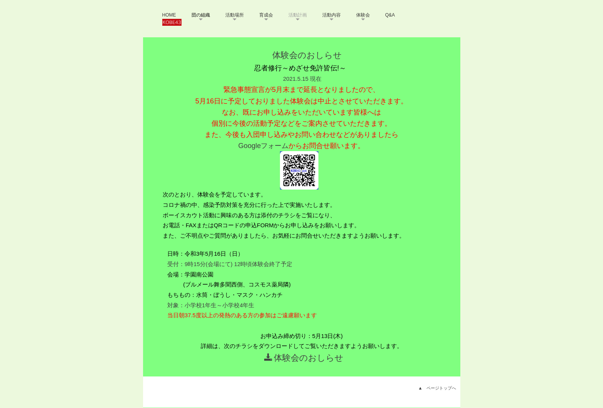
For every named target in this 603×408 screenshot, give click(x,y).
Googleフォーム (263, 146)
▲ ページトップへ (437, 388)
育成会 (266, 15)
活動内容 (331, 15)
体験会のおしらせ (303, 358)
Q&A (390, 15)
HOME (169, 15)
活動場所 (234, 15)
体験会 (363, 15)
